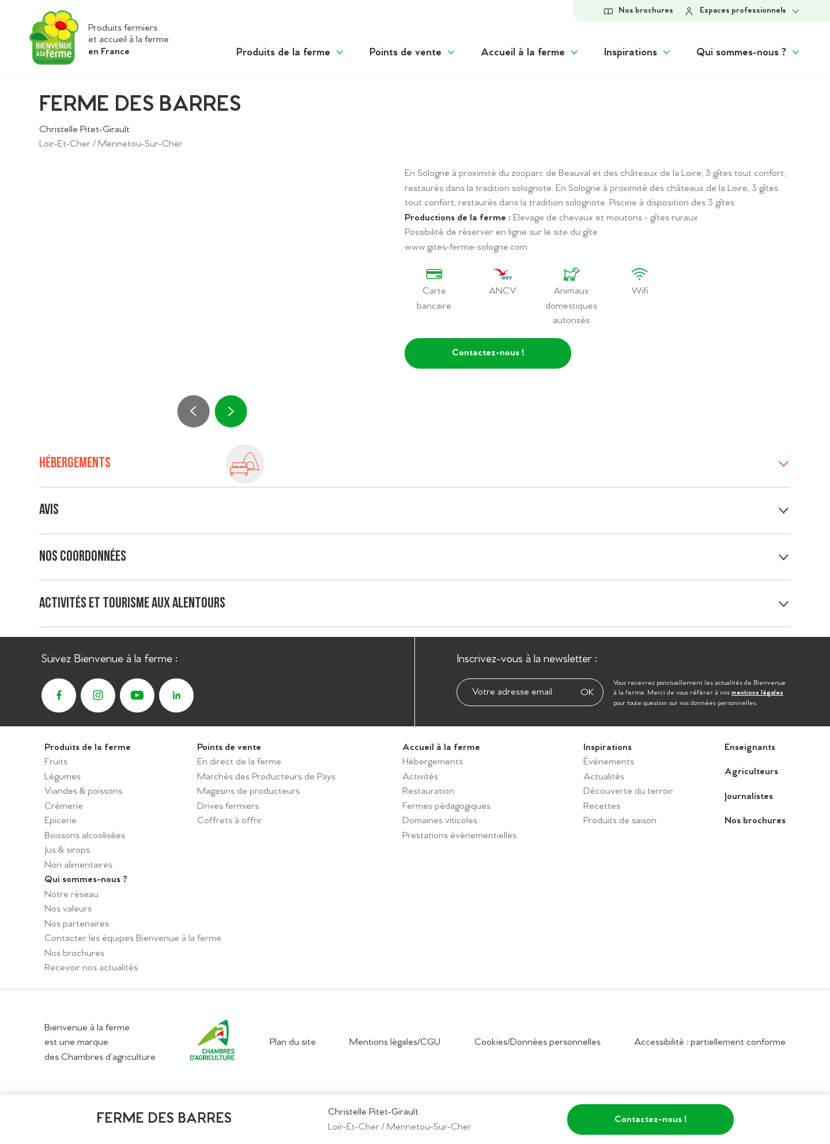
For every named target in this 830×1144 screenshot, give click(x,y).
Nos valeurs (68, 909)
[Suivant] (230, 411)
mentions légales (757, 693)
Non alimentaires (78, 865)
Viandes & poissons (83, 791)
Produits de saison (620, 821)
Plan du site (293, 1042)
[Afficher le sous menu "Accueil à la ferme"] (530, 52)
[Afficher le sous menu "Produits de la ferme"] (290, 52)
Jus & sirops (67, 850)
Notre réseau (71, 894)
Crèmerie (63, 806)
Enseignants (750, 747)
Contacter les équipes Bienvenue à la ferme (132, 938)
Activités (420, 777)
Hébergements (432, 762)
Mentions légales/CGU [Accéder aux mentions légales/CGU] (394, 1042)
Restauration (428, 791)
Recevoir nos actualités (91, 968)
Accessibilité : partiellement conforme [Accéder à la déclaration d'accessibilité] (710, 1042)
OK (587, 693)
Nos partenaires (76, 924)
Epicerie (60, 821)
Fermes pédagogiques (446, 806)
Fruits (55, 762)
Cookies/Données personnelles (537, 1042)
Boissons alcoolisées (84, 836)
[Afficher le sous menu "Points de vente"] (412, 52)
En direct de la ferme (239, 762)
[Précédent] (194, 411)
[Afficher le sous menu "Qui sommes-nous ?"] (748, 52)
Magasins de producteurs (248, 791)
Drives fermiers (228, 806)
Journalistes (749, 796)
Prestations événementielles (459, 836)
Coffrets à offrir (229, 821)
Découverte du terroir (628, 791)
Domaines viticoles (439, 821)
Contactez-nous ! (488, 353)
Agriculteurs (751, 772)
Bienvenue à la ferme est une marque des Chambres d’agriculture (100, 1042)
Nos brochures (74, 953)
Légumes (62, 777)
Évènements (608, 762)
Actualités (603, 777)
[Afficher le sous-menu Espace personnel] (742, 11)
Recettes (601, 806)
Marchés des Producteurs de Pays (266, 777)
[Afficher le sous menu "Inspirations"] (638, 52)
